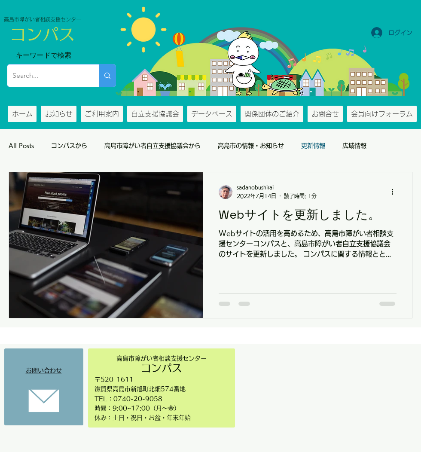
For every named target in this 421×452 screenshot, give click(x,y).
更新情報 (313, 146)
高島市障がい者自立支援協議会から (152, 146)
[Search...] (46, 75)
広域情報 (354, 146)
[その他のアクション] (395, 192)
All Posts (21, 146)
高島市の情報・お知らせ (251, 146)
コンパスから (69, 146)
